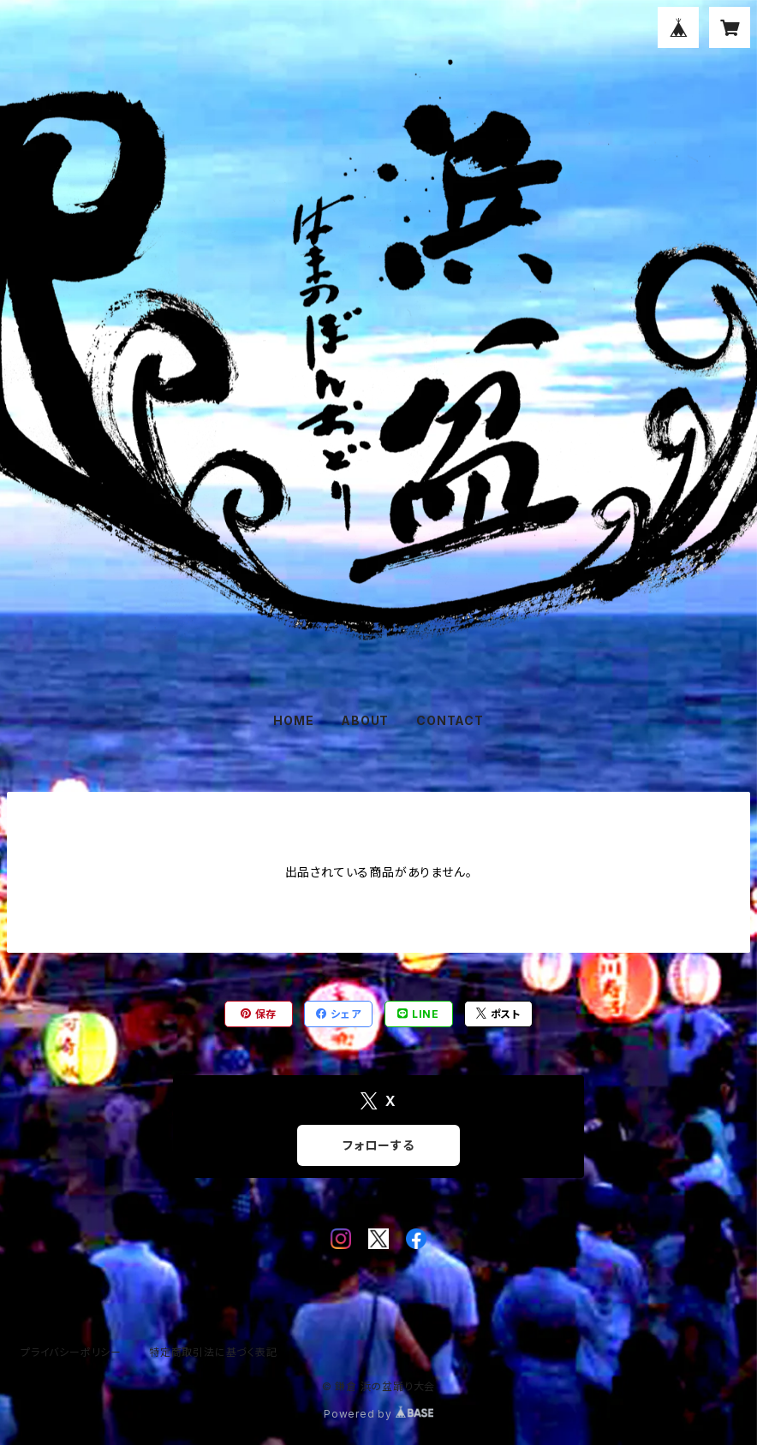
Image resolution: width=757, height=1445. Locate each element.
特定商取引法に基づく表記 (213, 1352)
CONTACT (450, 720)
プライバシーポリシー (71, 1352)
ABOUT (365, 720)
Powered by (378, 1413)
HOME (293, 720)
